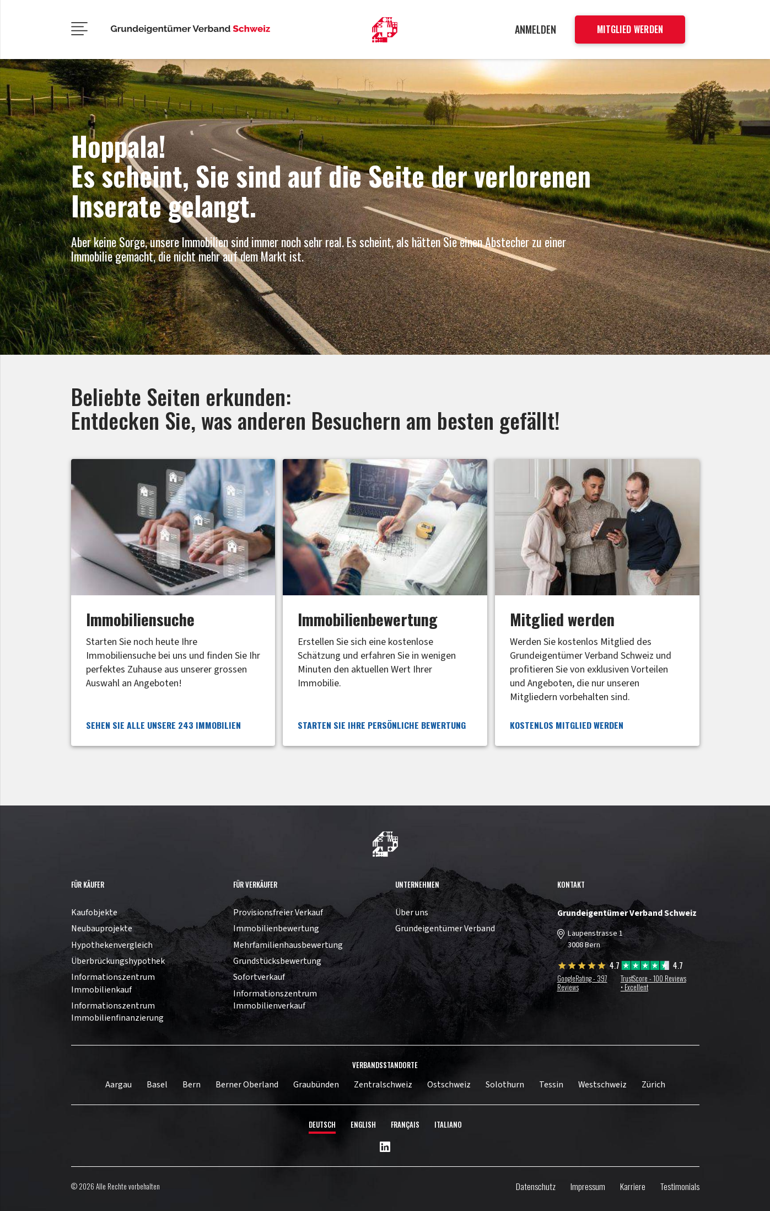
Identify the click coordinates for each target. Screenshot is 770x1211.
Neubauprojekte (101, 928)
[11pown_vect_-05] (190, 30)
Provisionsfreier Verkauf (278, 912)
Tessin (551, 1085)
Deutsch (322, 1124)
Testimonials (679, 1186)
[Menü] (79, 30)
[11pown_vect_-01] (385, 29)
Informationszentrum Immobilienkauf (113, 983)
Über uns (411, 912)
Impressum (587, 1186)
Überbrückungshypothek (118, 961)
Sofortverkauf (259, 977)
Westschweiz (602, 1085)
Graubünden (316, 1085)
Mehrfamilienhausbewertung (288, 945)
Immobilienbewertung (276, 928)
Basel (157, 1085)
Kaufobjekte (94, 912)
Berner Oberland (247, 1085)
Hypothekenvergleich (112, 945)
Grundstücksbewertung (277, 961)
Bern (191, 1085)
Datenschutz (536, 1186)
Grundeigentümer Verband (445, 928)
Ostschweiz (449, 1085)
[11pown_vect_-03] (385, 844)
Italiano (448, 1124)
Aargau (118, 1085)
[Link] (173, 602)
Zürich (653, 1085)
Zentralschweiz (383, 1085)
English (363, 1124)
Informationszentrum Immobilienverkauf (275, 1000)
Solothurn (505, 1085)
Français (405, 1124)
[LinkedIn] (385, 1147)
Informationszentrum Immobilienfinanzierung (117, 1012)
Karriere (632, 1186)
